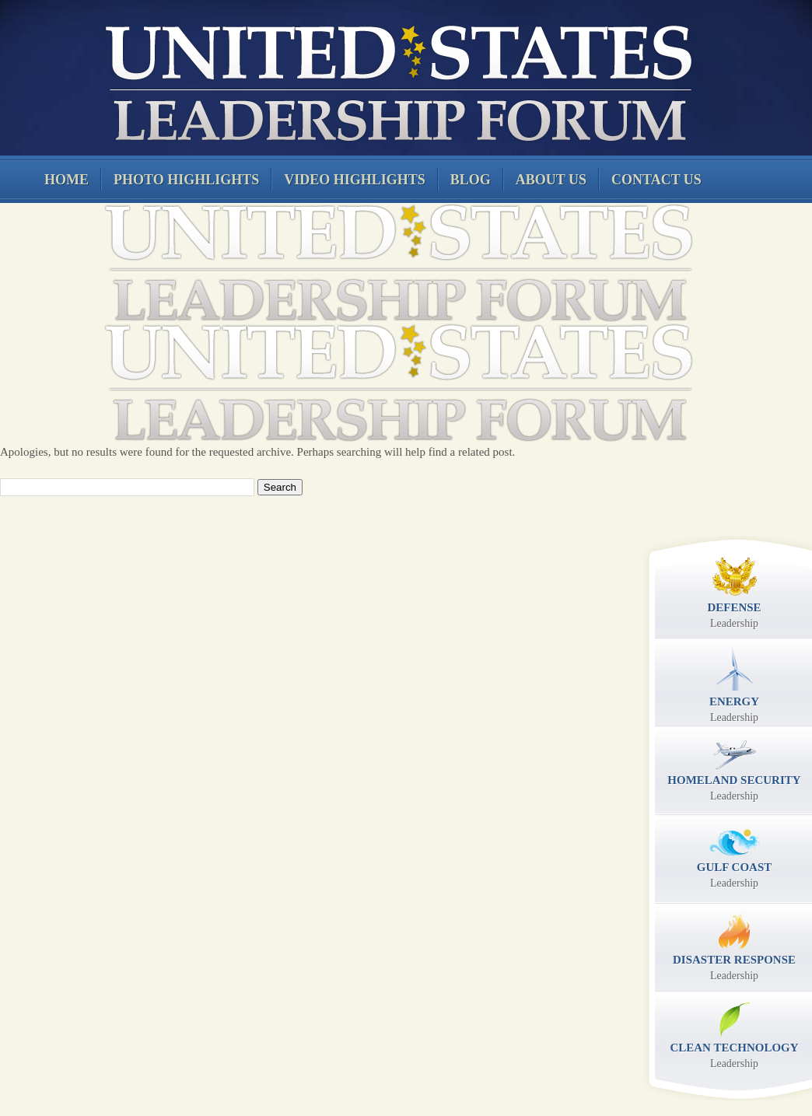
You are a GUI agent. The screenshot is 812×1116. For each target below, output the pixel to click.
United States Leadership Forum (396, 80)
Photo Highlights (186, 179)
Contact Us (656, 179)
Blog (470, 179)
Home (66, 179)
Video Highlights (354, 179)
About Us (551, 179)
